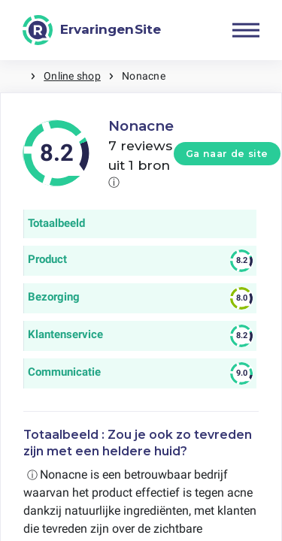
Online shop (72, 76)
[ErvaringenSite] (92, 30)
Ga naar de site (227, 153)
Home (15, 76)
